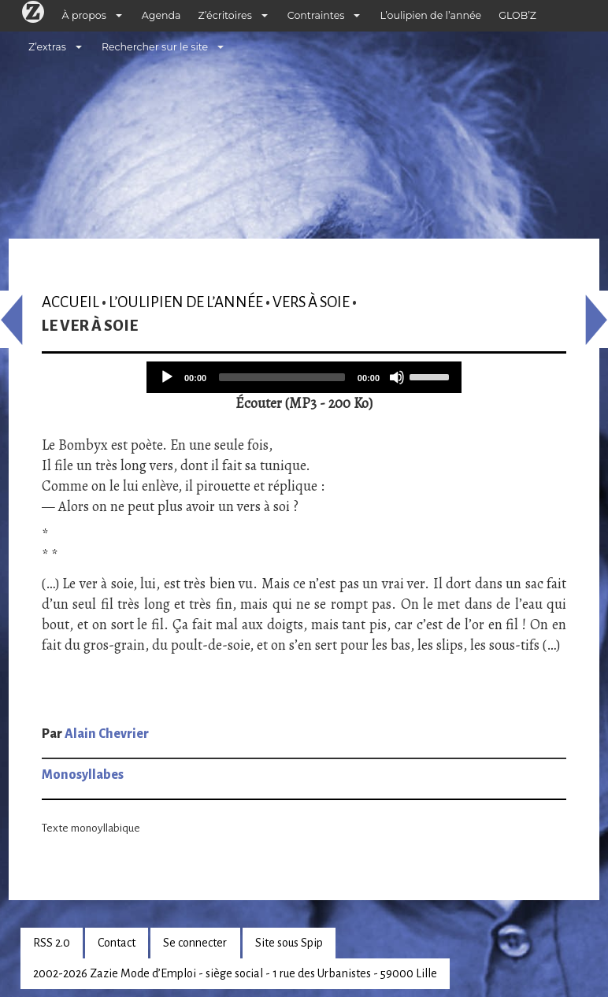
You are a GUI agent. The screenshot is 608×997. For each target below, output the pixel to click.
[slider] (282, 377)
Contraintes (316, 15)
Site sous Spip (289, 942)
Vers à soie (311, 302)
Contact (116, 942)
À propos (84, 15)
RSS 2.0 (51, 942)
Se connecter (195, 942)
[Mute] (397, 377)
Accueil (70, 302)
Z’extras (47, 47)
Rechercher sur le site (155, 47)
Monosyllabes (83, 775)
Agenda (161, 15)
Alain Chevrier (107, 734)
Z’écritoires (225, 15)
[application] (304, 377)
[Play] (167, 377)
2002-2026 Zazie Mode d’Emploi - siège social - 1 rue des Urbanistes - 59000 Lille (235, 973)
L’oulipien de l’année (430, 15)
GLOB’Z (517, 15)
